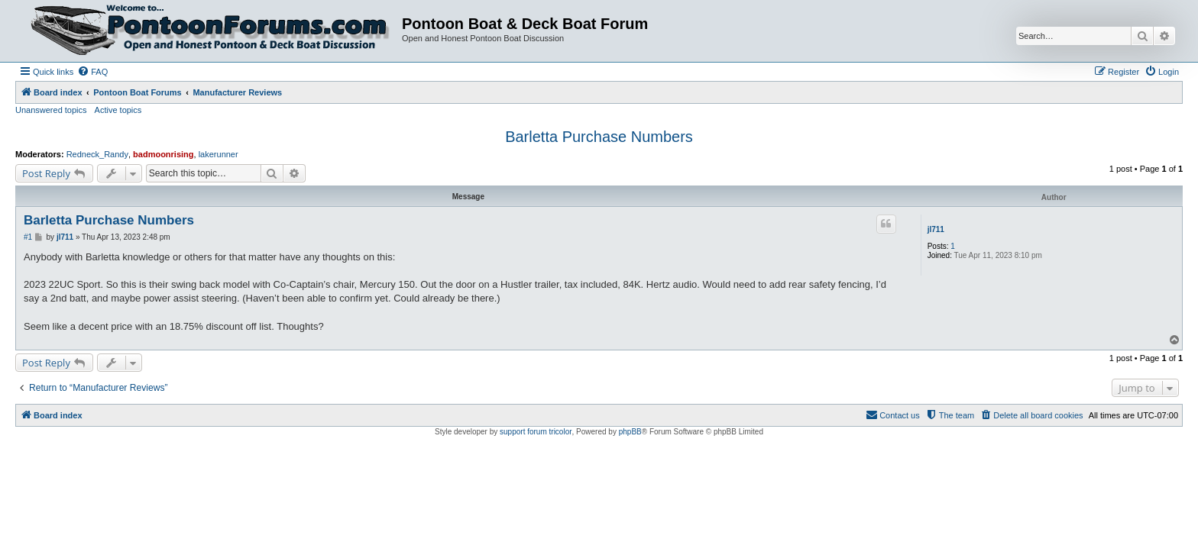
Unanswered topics (51, 110)
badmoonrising (163, 154)
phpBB (630, 432)
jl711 (936, 229)
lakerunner (218, 154)
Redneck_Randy (97, 154)
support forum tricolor (535, 432)
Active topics (118, 110)
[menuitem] (92, 72)
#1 (28, 237)
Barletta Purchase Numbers (599, 136)
